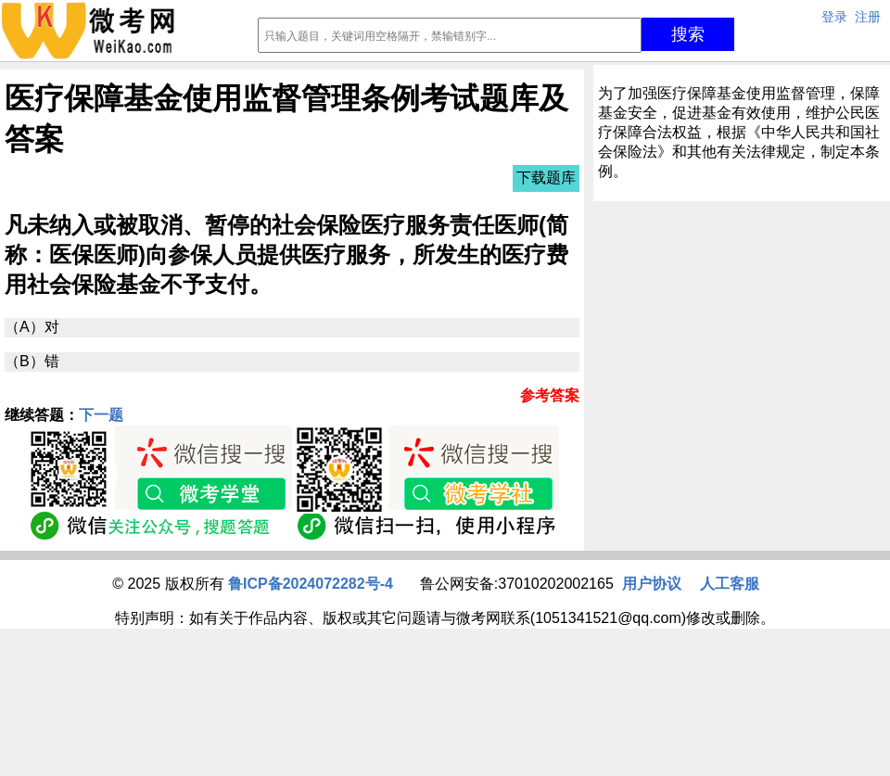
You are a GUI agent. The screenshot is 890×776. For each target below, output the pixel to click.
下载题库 (546, 177)
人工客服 (729, 584)
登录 (834, 16)
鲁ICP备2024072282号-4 (310, 584)
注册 (868, 16)
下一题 (101, 415)
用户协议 (651, 584)
